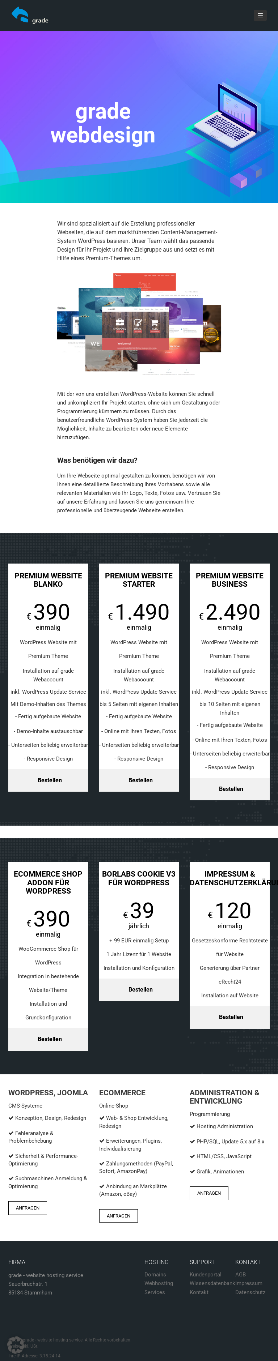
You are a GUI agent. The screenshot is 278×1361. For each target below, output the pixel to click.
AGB (240, 1274)
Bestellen (50, 780)
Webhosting (158, 1283)
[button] (16, 1345)
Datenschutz (250, 1292)
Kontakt (199, 1292)
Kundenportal (206, 1274)
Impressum (248, 1283)
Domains (155, 1274)
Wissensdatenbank (212, 1283)
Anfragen (27, 1208)
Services (154, 1292)
